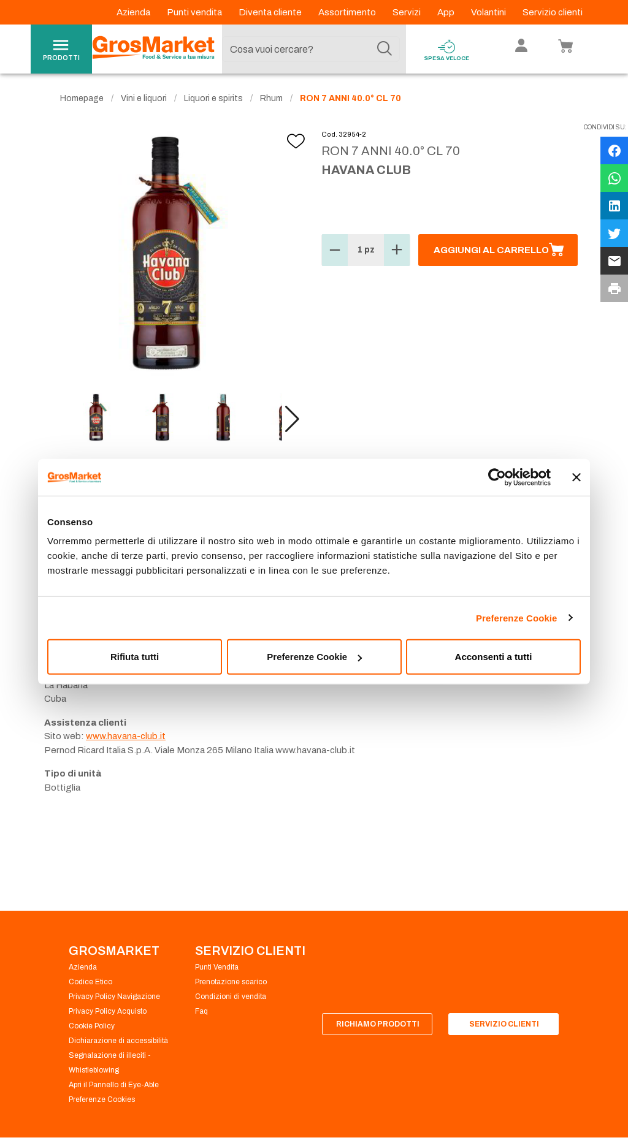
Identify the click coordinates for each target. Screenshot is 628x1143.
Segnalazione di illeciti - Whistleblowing (110, 1062)
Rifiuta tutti (134, 656)
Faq (201, 1011)
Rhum (271, 98)
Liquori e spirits (213, 98)
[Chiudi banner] (576, 477)
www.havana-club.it (126, 736)
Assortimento (348, 12)
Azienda (134, 12)
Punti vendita (195, 12)
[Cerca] (384, 49)
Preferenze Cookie (516, 617)
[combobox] (311, 49)
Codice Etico (90, 982)
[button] (292, 419)
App (446, 12)
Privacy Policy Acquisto (108, 1011)
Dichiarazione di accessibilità (118, 1040)
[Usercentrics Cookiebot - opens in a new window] (497, 477)
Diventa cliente (271, 12)
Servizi (407, 12)
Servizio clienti (553, 12)
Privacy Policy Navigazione (114, 996)
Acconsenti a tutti (493, 656)
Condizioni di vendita (230, 996)
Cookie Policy (92, 1026)
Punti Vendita (217, 967)
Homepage (82, 98)
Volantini (489, 12)
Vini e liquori (144, 98)
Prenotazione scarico (231, 982)
